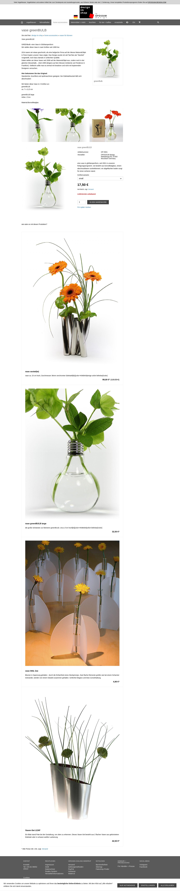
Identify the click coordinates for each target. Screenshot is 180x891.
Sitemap (99, 867)
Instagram (143, 865)
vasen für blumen (66, 35)
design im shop (37, 35)
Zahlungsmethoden (75, 867)
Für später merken (84, 207)
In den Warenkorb (98, 202)
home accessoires (51, 35)
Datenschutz (50, 869)
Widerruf (71, 874)
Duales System (51, 871)
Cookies (26, 878)
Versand (90, 189)
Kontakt (26, 865)
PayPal (71, 869)
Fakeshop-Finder (102, 869)
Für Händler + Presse (126, 866)
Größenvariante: (83, 175)
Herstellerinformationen (54, 874)
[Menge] (81, 202)
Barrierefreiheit (101, 865)
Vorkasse (72, 871)
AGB (47, 867)
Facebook (143, 867)
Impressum (49, 865)
